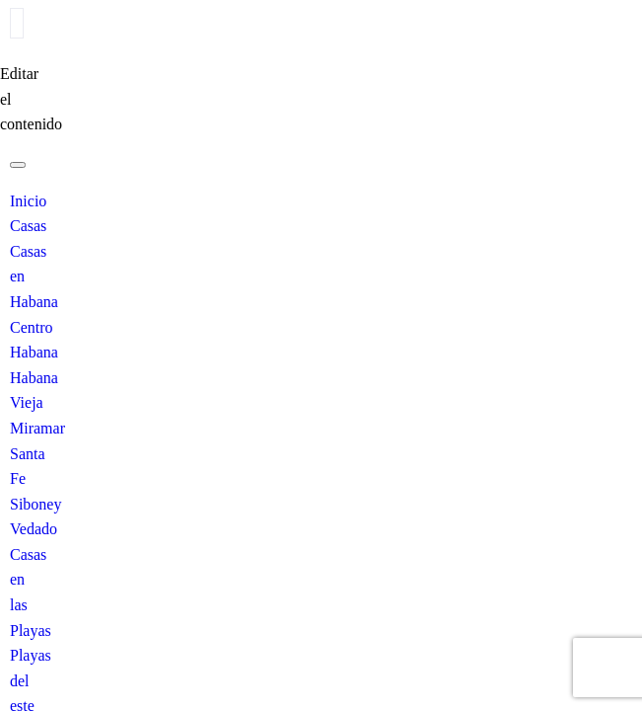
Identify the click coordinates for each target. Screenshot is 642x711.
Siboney (35, 504)
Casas (28, 225)
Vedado (33, 528)
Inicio (28, 201)
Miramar (37, 428)
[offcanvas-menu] (17, 23)
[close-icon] (7, 49)
